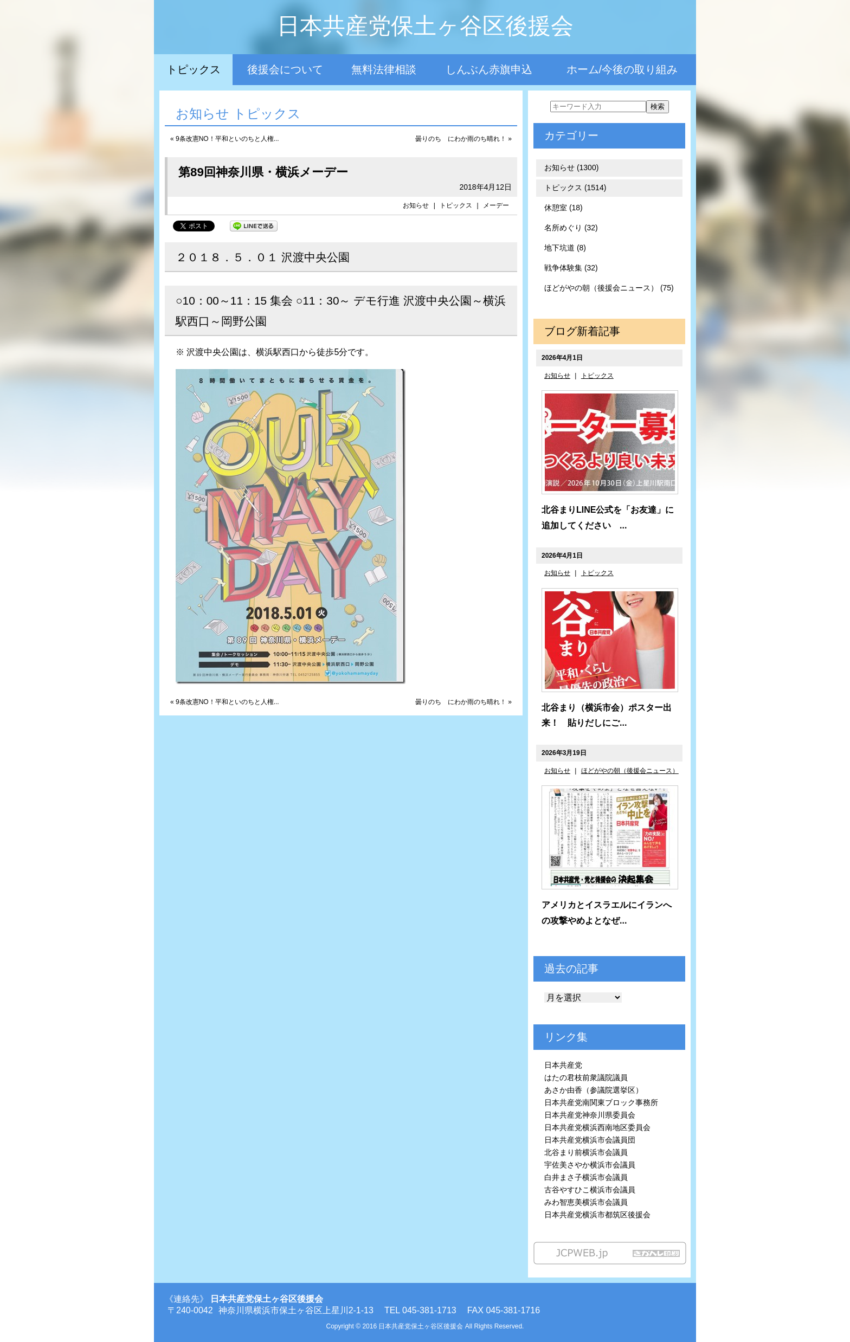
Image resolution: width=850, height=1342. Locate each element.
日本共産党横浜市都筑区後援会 (597, 1214)
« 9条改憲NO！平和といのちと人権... (224, 139)
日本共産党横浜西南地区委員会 (597, 1127)
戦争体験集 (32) (571, 267)
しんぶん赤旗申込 (489, 69)
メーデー (496, 205)
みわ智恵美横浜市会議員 (586, 1202)
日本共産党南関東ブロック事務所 (601, 1102)
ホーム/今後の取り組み (622, 69)
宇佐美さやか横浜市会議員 (589, 1164)
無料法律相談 (383, 69)
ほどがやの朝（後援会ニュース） (630, 771)
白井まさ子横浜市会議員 (586, 1177)
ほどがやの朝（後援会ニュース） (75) (609, 287)
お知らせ (416, 205)
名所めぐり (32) (571, 227)
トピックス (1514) (575, 187)
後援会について (285, 69)
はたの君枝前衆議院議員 (586, 1077)
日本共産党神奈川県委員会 (589, 1115)
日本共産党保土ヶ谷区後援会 (425, 25)
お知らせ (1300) (571, 167)
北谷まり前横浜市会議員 (586, 1152)
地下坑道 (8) (565, 247)
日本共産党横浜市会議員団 (589, 1139)
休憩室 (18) (563, 207)
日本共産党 (563, 1065)
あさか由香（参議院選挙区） (593, 1090)
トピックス (193, 69)
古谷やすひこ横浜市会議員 (589, 1189)
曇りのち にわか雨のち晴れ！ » (463, 139)
